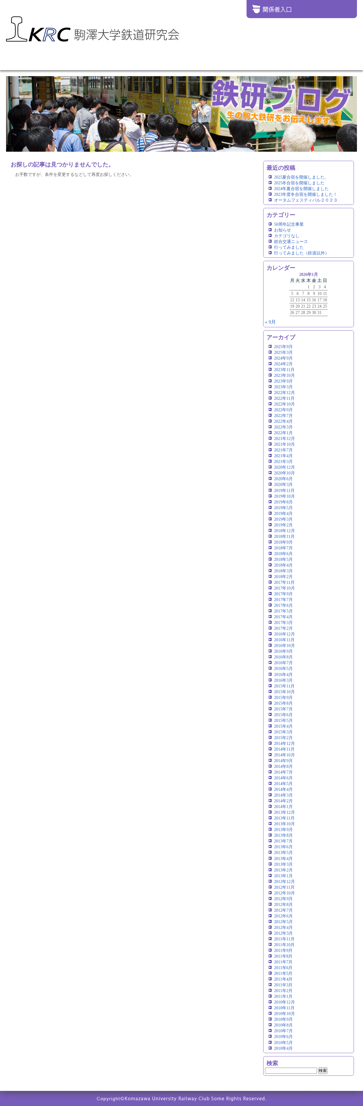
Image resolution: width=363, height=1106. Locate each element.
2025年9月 (283, 346)
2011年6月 (283, 967)
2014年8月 (283, 766)
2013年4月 (283, 858)
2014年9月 (283, 760)
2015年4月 (283, 726)
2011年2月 (283, 990)
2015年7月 (283, 709)
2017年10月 (284, 588)
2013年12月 (284, 812)
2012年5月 (283, 922)
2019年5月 (283, 508)
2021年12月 (284, 438)
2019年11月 (284, 490)
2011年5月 (283, 973)
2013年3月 (283, 864)
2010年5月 (283, 1042)
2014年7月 (283, 772)
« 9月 (270, 322)
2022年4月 (283, 421)
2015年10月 (284, 692)
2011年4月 (283, 979)
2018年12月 (284, 531)
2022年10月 (284, 404)
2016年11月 (284, 640)
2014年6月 (283, 778)
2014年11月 (284, 749)
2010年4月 (283, 1048)
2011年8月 (283, 956)
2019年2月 (283, 525)
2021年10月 (284, 444)
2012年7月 (283, 910)
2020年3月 (283, 484)
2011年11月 (284, 939)
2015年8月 (283, 703)
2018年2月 (283, 576)
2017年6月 (283, 605)
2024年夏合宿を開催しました (301, 188)
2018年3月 (283, 571)
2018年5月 (283, 559)
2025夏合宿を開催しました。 (301, 177)
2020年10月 (284, 473)
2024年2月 (283, 364)
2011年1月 (283, 996)
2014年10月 (284, 755)
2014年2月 (283, 801)
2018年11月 (284, 536)
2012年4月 (283, 927)
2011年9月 (283, 950)
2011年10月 (284, 945)
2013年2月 (283, 870)
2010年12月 (284, 1002)
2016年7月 (283, 663)
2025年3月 (283, 352)
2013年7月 (283, 841)
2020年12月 (284, 467)
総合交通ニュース (291, 241)
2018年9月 (283, 542)
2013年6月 (283, 847)
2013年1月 (283, 876)
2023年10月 (284, 375)
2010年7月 (283, 1031)
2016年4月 (283, 674)
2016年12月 (284, 634)
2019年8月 (283, 502)
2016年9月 (283, 651)
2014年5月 (283, 783)
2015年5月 (283, 720)
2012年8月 (283, 904)
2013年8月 (283, 835)
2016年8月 (283, 657)
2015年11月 (284, 686)
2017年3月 (283, 622)
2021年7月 (283, 450)
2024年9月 (283, 358)
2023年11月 (284, 369)
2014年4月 (283, 789)
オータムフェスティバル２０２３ (306, 200)
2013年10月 (284, 824)
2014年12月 (284, 743)
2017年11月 (284, 582)
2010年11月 (284, 1008)
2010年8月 (283, 1025)
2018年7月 (283, 548)
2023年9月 (283, 381)
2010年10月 (284, 1013)
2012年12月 (284, 881)
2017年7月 (283, 599)
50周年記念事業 (289, 224)
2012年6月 (283, 916)
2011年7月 (283, 962)
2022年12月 (284, 392)
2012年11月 (284, 887)
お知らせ (282, 230)
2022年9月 (283, 410)
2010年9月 (283, 1019)
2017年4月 (283, 617)
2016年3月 (283, 680)
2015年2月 (283, 738)
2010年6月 (283, 1036)
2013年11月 (284, 818)
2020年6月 (283, 479)
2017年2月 (283, 628)
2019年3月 (283, 519)
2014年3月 (283, 795)
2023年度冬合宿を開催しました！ (305, 194)
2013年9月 (283, 829)
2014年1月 (283, 806)
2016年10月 (284, 645)
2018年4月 (283, 565)
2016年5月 (283, 668)
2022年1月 (283, 433)
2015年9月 (283, 697)
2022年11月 (284, 398)
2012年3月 (283, 933)
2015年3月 (283, 732)
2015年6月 (283, 715)
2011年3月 (283, 985)
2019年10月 (284, 496)
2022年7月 (283, 415)
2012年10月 (284, 893)
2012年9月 (283, 899)
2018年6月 (283, 553)
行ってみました (289, 247)
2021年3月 (283, 461)
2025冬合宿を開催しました (299, 183)
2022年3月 (283, 427)
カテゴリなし (286, 236)
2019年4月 (283, 513)
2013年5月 (283, 852)
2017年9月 (283, 594)
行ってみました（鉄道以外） (301, 253)
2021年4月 (283, 456)
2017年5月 (283, 611)
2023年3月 (283, 387)
